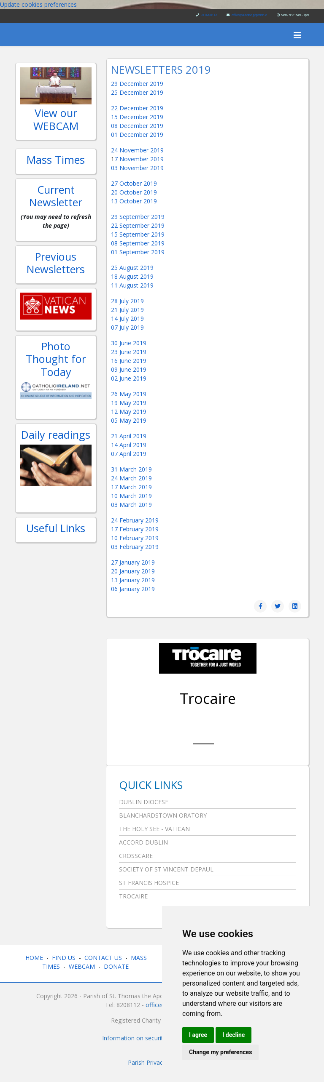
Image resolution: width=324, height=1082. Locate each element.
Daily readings (55, 434)
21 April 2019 (128, 436)
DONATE (117, 966)
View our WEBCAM (55, 119)
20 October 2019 (134, 192)
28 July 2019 (127, 301)
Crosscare (136, 856)
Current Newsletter (55, 195)
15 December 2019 (137, 117)
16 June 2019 (128, 361)
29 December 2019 (137, 84)
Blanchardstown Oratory (163, 815)
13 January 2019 (133, 580)
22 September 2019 (138, 225)
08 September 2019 (138, 243)
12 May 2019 (128, 412)
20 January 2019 (133, 571)
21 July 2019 (127, 310)
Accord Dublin (143, 842)
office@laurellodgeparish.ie (249, 15)
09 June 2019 (128, 369)
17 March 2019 (131, 487)
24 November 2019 (137, 150)
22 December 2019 (137, 108)
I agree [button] (198, 1034)
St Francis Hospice (149, 883)
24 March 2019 (131, 478)
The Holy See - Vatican (154, 829)
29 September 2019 (138, 217)
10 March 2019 (131, 496)
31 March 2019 (131, 469)
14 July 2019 (127, 318)
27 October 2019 (134, 183)
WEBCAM (82, 966)
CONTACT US (103, 958)
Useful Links (55, 528)
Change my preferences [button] (220, 1052)
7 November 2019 (139, 159)
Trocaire (208, 698)
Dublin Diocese (143, 802)
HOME (34, 958)
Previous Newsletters (56, 262)
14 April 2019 (128, 445)
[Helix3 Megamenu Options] (297, 35)
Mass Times (56, 159)
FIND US (64, 958)
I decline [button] (233, 1034)
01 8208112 (209, 15)
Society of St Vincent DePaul (166, 869)
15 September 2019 (138, 234)
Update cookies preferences (38, 4)
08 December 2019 (137, 126)
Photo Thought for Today (56, 359)
